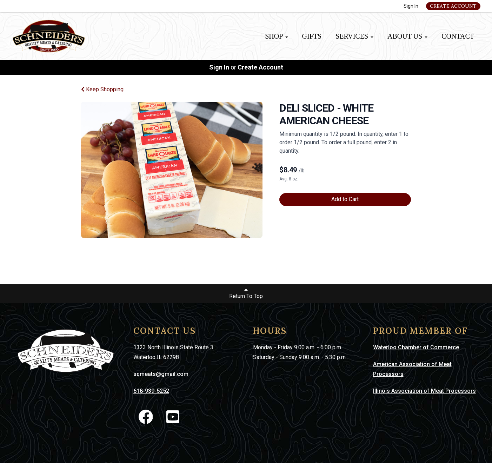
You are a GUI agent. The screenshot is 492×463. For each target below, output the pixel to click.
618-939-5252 (151, 391)
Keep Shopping (102, 89)
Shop (276, 36)
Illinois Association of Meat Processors (424, 391)
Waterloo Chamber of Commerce (416, 347)
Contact (457, 36)
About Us (407, 36)
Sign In (411, 6)
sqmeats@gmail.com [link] (160, 374)
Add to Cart (345, 199)
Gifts (312, 36)
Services (354, 36)
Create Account (453, 6)
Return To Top (246, 293)
